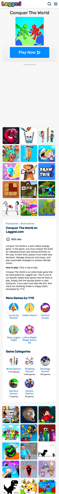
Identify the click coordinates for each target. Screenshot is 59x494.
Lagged (12, 4)
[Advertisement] (29, 95)
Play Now (27, 52)
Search (49, 4)
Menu (56, 4)
